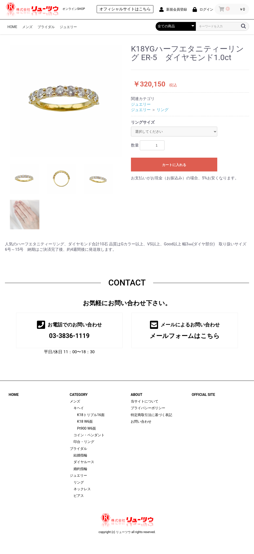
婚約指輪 (80, 469)
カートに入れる (174, 165)
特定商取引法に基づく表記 (151, 415)
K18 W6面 (85, 422)
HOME (12, 27)
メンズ (27, 27)
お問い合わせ (141, 422)
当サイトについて (144, 401)
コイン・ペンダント (89, 435)
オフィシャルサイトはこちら (125, 9)
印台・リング (83, 442)
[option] (66, 101)
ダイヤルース (83, 462)
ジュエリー (68, 27)
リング (162, 109)
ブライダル (46, 27)
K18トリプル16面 (91, 415)
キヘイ (78, 408)
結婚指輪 (80, 455)
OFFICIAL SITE (203, 395)
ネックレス (82, 489)
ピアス (78, 496)
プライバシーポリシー (148, 408)
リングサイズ (143, 122)
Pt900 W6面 (86, 428)
